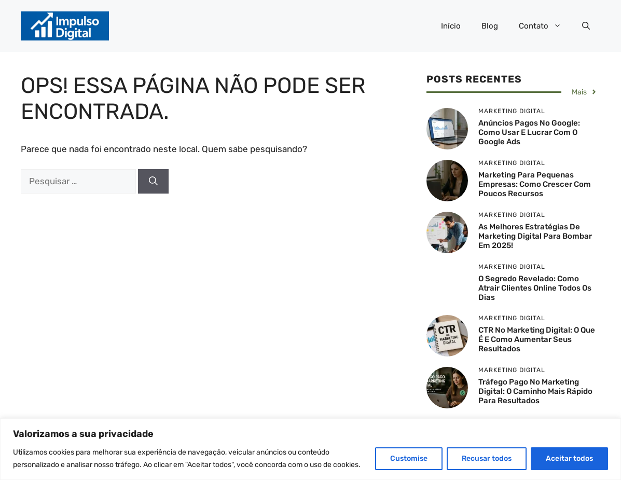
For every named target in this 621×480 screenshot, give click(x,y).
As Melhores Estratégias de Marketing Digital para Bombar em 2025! (535, 236)
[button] (586, 26)
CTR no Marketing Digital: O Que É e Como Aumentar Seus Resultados (536, 339)
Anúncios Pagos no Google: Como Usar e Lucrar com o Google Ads (529, 132)
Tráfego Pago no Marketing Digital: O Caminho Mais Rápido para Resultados (535, 391)
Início (451, 26)
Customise (408, 458)
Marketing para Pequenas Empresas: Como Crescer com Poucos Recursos (534, 184)
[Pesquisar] (153, 181)
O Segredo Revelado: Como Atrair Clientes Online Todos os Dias (534, 288)
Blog (489, 26)
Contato (545, 26)
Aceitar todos (569, 458)
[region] (310, 449)
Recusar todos (487, 458)
